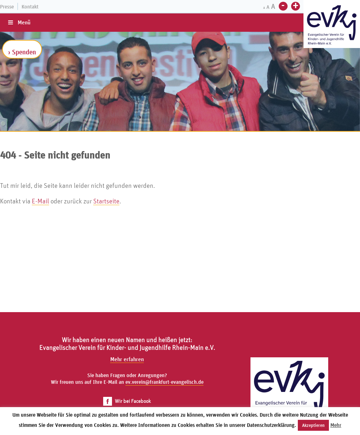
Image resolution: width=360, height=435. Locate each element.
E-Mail (40, 201)
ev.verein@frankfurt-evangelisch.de (164, 382)
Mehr (335, 425)
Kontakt (30, 6)
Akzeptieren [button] (313, 425)
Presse (7, 6)
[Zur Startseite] (331, 24)
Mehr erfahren (127, 359)
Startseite (106, 201)
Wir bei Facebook (127, 401)
